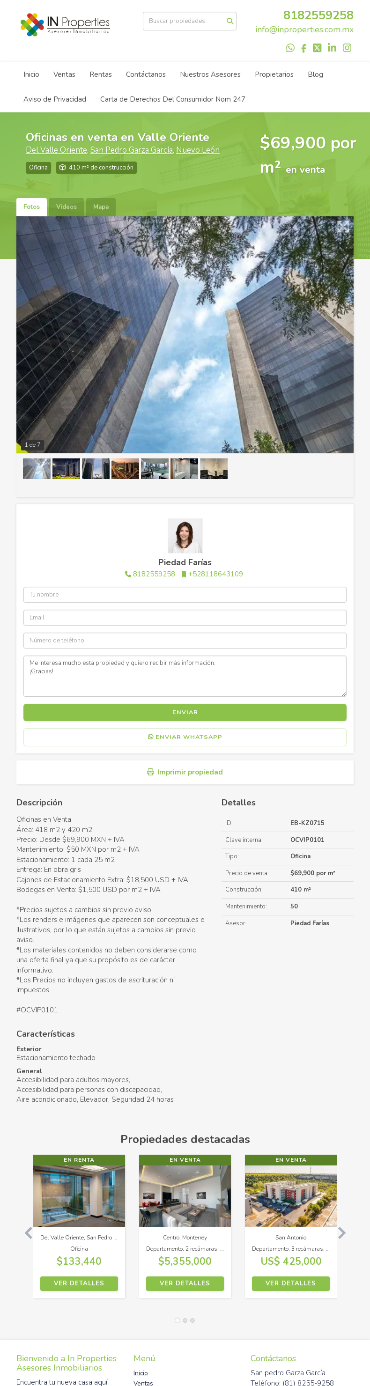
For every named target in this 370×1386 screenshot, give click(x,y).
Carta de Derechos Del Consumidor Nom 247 (172, 99)
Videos (66, 207)
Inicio (31, 74)
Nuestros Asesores (210, 74)
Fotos (31, 207)
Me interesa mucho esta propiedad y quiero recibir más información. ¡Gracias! (185, 676)
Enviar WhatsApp (185, 737)
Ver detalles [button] (79, 1283)
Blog (315, 74)
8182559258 (318, 15)
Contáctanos (146, 74)
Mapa (101, 207)
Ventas (64, 74)
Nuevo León (198, 150)
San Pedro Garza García (131, 150)
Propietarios (274, 74)
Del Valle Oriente (56, 150)
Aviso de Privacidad (54, 99)
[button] (24, 1231)
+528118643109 (215, 574)
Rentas (100, 74)
